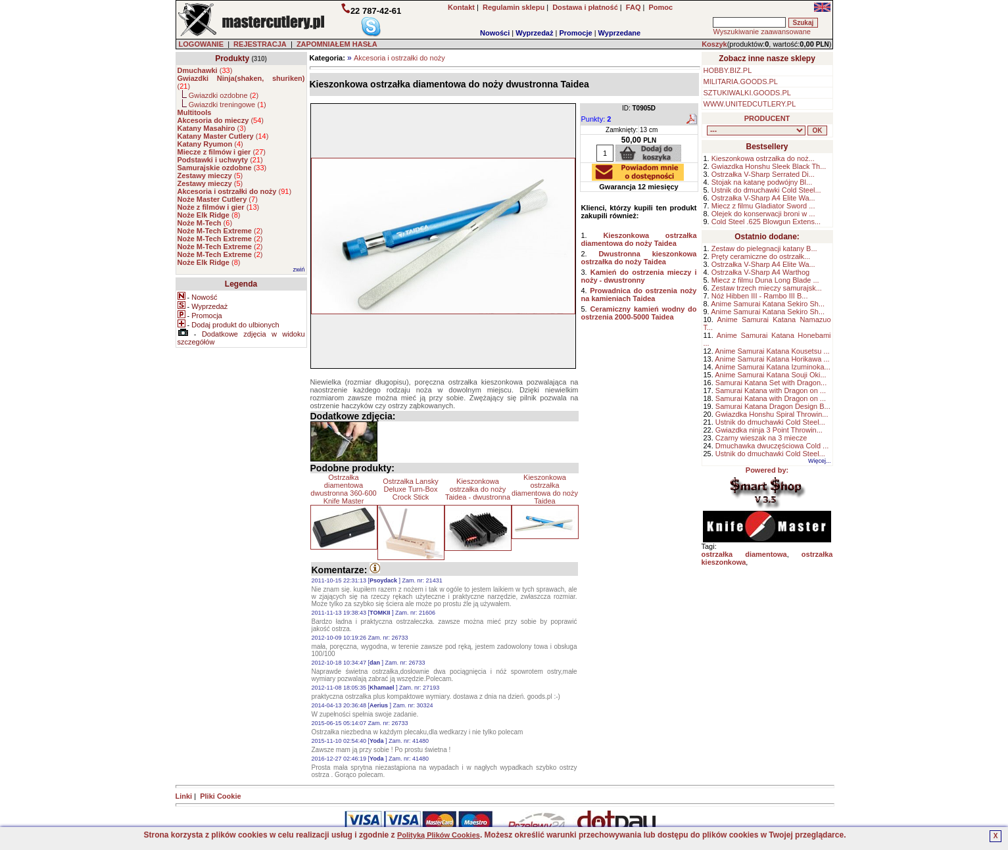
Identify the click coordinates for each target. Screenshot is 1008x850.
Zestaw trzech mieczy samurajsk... (766, 288)
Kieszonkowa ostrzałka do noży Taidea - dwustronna (477, 489)
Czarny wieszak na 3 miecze (761, 438)
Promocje (575, 33)
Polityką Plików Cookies (438, 835)
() (205, 70)
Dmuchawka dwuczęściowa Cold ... (771, 446)
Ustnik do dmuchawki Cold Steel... (766, 190)
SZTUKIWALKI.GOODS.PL (747, 93)
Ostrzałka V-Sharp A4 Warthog (760, 272)
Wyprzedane (619, 33)
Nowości (495, 33)
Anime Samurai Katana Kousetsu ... (772, 351)
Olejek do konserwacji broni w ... (763, 214)
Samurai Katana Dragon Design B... (772, 406)
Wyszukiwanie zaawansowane (761, 31)
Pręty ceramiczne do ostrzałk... (760, 256)
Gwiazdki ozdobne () (223, 95)
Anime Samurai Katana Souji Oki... (770, 375)
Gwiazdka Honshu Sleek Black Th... (769, 166)
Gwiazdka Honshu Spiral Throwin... (771, 414)
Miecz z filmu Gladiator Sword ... (763, 206)
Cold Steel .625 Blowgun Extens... (766, 221)
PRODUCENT (767, 118)
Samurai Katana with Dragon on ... (770, 390)
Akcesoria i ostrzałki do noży (399, 58)
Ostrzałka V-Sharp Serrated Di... (763, 174)
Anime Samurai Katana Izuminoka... (772, 367)
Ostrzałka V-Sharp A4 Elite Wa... (763, 198)
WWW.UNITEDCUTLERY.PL (750, 104)
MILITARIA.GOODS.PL (741, 81)
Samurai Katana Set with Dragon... (771, 383)
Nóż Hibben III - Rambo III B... (759, 296)
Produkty (232, 58)
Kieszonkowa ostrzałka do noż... (763, 158)
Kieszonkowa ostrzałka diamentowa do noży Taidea (545, 489)
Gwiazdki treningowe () (227, 104)
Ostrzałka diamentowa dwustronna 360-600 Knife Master (343, 489)
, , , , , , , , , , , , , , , (756, 130)
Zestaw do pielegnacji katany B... (764, 248)
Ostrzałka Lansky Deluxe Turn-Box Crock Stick (410, 489)
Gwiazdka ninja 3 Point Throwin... (769, 430)
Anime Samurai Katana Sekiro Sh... (768, 304)
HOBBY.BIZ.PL (728, 70)
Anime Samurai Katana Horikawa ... (772, 359)
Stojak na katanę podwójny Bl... (761, 182)
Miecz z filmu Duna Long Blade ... (765, 280)
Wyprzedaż (534, 33)
